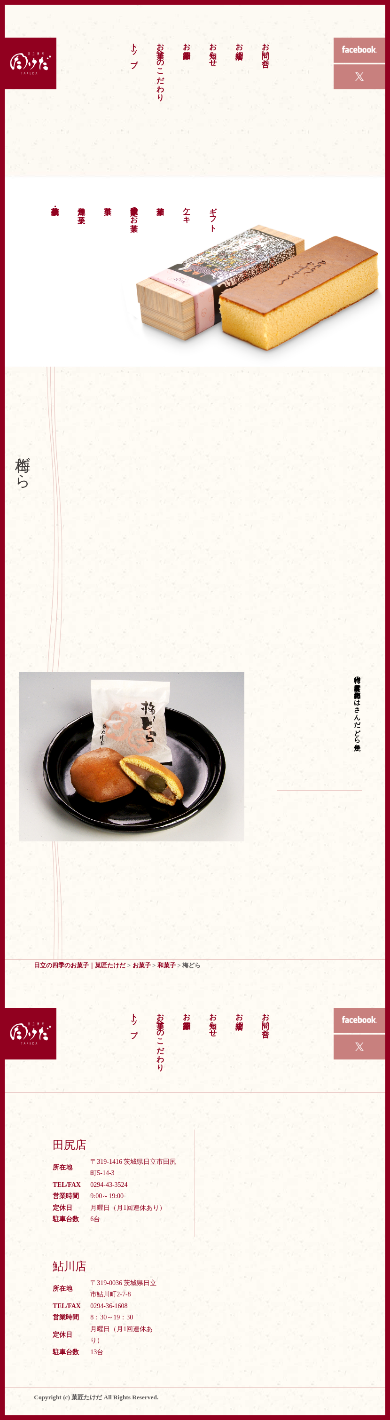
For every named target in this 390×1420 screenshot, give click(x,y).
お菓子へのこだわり (160, 67)
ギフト (213, 215)
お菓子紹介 (187, 42)
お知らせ (213, 50)
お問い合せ (266, 50)
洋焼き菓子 (82, 206)
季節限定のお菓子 (134, 210)
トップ (134, 50)
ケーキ (187, 210)
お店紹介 (239, 42)
